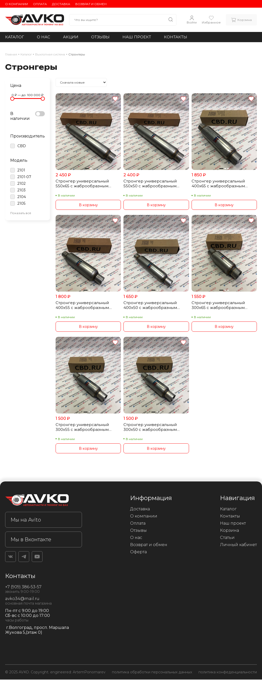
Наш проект (136, 36)
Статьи (227, 538)
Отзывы (100, 36)
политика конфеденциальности (227, 672)
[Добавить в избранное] (115, 99)
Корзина (229, 530)
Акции (70, 36)
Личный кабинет (238, 545)
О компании (16, 4)
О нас (43, 36)
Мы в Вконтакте (31, 540)
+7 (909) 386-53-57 (23, 587)
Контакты (175, 36)
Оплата (40, 4)
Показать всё (20, 213)
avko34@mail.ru (22, 599)
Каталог (14, 36)
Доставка (61, 4)
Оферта (138, 552)
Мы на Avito (26, 520)
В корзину (88, 205)
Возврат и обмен (91, 4)
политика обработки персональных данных (152, 672)
